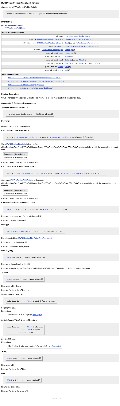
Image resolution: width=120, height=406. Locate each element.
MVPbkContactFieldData (14, 28)
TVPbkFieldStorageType (52, 50)
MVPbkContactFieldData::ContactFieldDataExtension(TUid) (34, 78)
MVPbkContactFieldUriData (49, 40)
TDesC (81, 60)
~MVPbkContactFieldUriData (77, 36)
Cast (67, 40)
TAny (59, 46)
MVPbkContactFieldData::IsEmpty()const (26, 85)
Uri (66, 70)
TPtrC (60, 57)
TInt (61, 53)
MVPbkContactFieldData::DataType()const (35, 238)
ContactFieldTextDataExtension (79, 46)
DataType (69, 50)
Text (67, 67)
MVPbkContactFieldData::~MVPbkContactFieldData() (31, 88)
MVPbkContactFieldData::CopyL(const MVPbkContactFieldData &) (36, 81)
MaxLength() (37, 315)
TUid (96, 46)
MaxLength (69, 53)
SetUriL (68, 60)
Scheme (68, 57)
